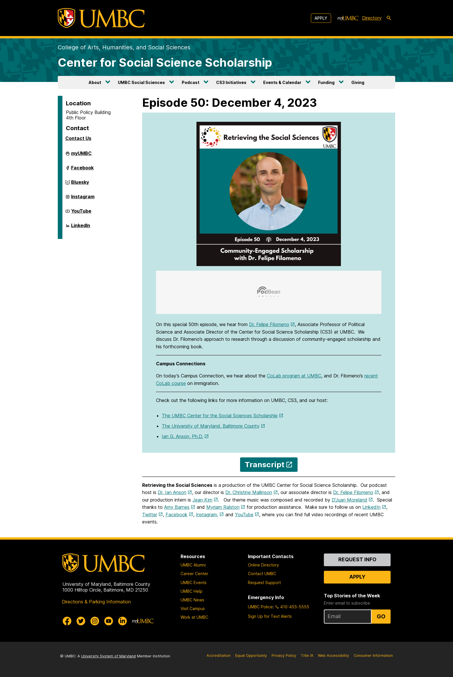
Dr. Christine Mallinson (248, 492)
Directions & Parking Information (96, 602)
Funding (326, 82)
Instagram (82, 199)
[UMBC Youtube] (108, 621)
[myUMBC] (348, 18)
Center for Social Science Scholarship (165, 62)
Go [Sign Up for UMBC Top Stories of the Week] (381, 616)
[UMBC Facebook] (67, 621)
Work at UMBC (194, 617)
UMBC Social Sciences (141, 82)
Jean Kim (202, 500)
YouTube (81, 213)
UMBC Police (260, 606)
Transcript (264, 464)
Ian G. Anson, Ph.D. (182, 436)
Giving (357, 82)
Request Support (264, 582)
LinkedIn (80, 227)
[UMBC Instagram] (94, 621)
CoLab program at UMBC (294, 376)
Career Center (194, 573)
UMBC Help (192, 591)
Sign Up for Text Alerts (270, 616)
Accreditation (219, 655)
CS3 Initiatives (231, 82)
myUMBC (81, 155)
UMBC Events (194, 582)
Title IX (307, 655)
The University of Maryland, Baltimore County (210, 426)
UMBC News (192, 599)
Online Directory (263, 564)
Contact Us (78, 138)
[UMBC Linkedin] (122, 621)
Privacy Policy (284, 655)
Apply (321, 18)
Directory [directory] (372, 18)
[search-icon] (389, 18)
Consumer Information (373, 655)
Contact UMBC (262, 573)
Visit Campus (193, 608)
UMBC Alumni (193, 564)
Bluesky (80, 184)
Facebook (82, 170)
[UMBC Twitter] (81, 621)
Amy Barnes (177, 507)
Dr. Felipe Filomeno (269, 324)
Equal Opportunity (251, 655)
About (95, 82)
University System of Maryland (108, 656)
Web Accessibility (333, 655)
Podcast (190, 82)
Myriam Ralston (223, 507)
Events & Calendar (282, 82)
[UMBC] (101, 18)
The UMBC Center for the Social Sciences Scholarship (220, 415)
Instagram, (207, 514)
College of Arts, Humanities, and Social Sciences (124, 47)
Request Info (357, 559)
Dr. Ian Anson (172, 492)
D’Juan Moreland (349, 500)
